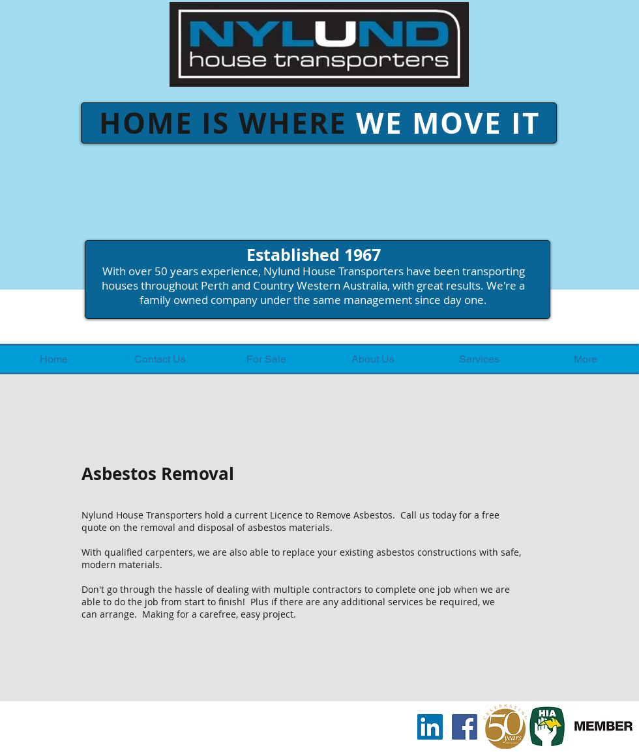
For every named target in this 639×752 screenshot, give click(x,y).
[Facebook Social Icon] (464, 727)
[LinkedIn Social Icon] (430, 727)
